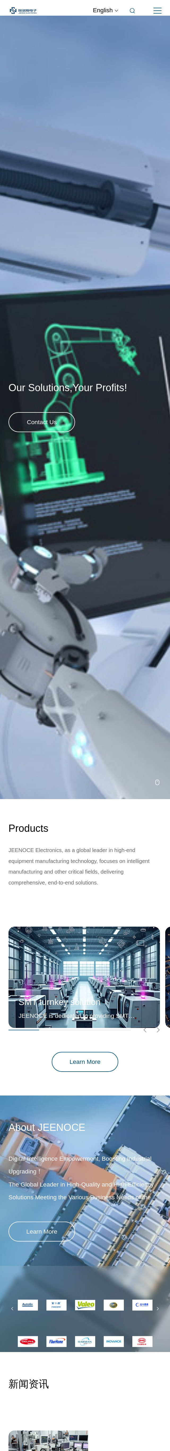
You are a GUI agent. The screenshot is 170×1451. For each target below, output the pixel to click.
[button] (12, 1309)
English (106, 10)
